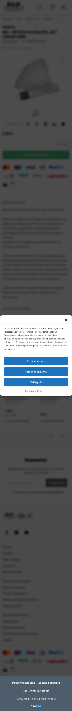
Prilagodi (36, 382)
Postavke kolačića (34, 390)
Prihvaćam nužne (36, 371)
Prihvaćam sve (36, 361)
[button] (66, 320)
